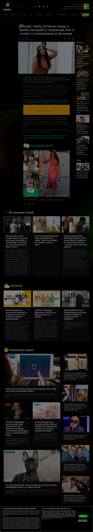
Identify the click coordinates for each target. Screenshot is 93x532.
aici (3, 524)
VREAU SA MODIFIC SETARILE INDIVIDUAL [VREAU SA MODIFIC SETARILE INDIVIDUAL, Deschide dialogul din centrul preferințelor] (82, 520)
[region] (46, 519)
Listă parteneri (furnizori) (47, 519)
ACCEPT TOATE (83, 516)
